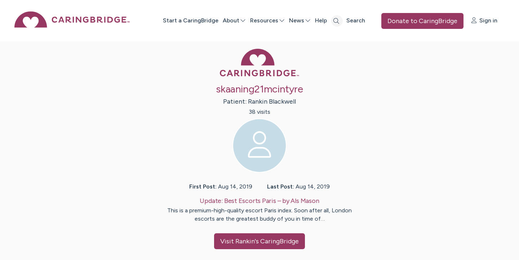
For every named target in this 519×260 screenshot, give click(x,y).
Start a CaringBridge (190, 20)
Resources (267, 20)
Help (321, 20)
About (234, 20)
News (300, 20)
